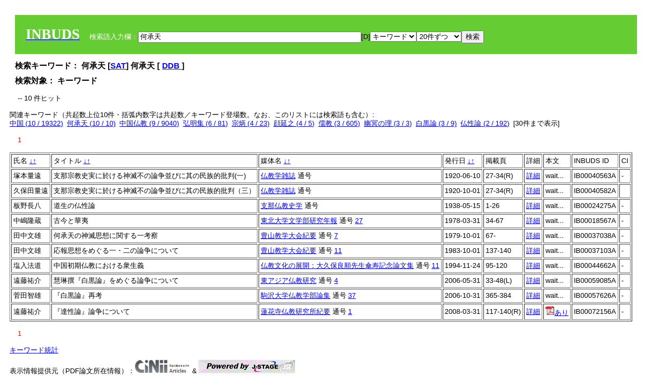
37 (351, 295)
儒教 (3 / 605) (339, 123)
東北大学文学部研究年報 (299, 221)
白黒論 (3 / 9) (436, 123)
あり (556, 313)
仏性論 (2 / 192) (484, 123)
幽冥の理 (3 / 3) (388, 123)
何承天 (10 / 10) (91, 123)
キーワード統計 (34, 350)
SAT (118, 65)
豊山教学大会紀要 (288, 236)
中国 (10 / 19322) (36, 123)
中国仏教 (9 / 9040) (149, 123)
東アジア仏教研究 (288, 280)
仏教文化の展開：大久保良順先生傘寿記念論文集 (337, 265)
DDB (172, 65)
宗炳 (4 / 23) (251, 123)
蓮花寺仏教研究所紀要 (295, 311)
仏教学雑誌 (278, 176)
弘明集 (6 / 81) (205, 123)
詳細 (533, 176)
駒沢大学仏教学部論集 (295, 295)
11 (338, 251)
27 (358, 221)
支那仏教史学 (281, 206)
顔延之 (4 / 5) (294, 123)
